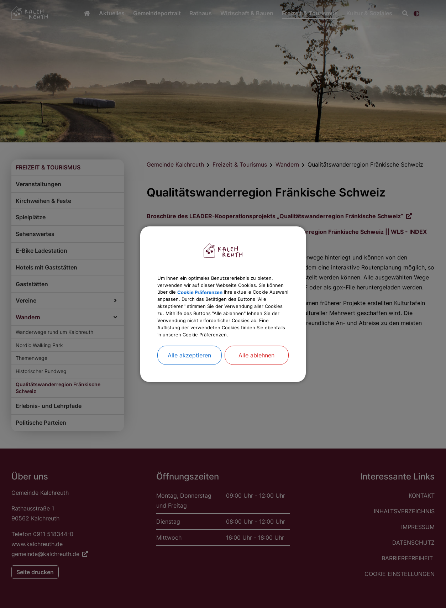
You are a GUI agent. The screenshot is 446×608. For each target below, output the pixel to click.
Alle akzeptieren (189, 370)
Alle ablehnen (256, 370)
